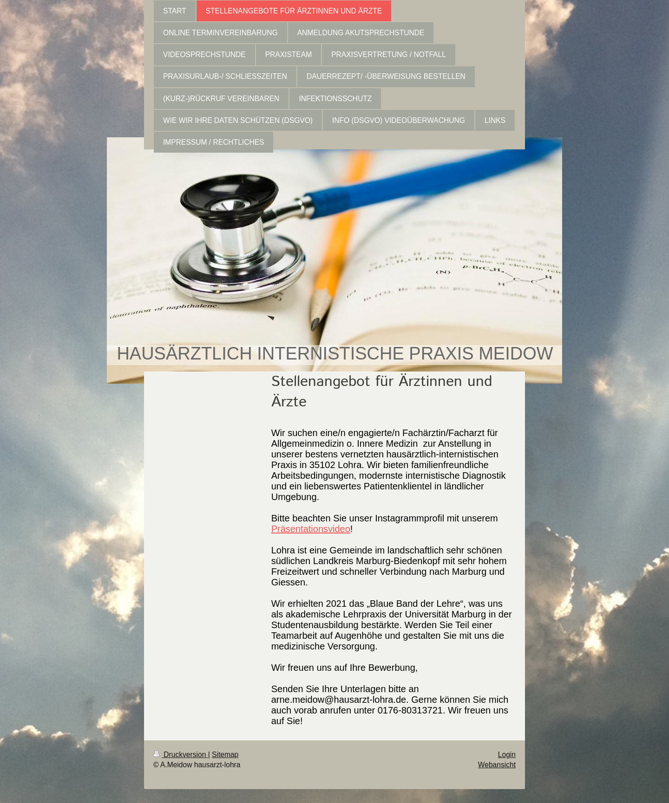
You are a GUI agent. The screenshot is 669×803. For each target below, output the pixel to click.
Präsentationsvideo (310, 529)
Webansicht (497, 765)
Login (507, 754)
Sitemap (225, 754)
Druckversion (180, 754)
